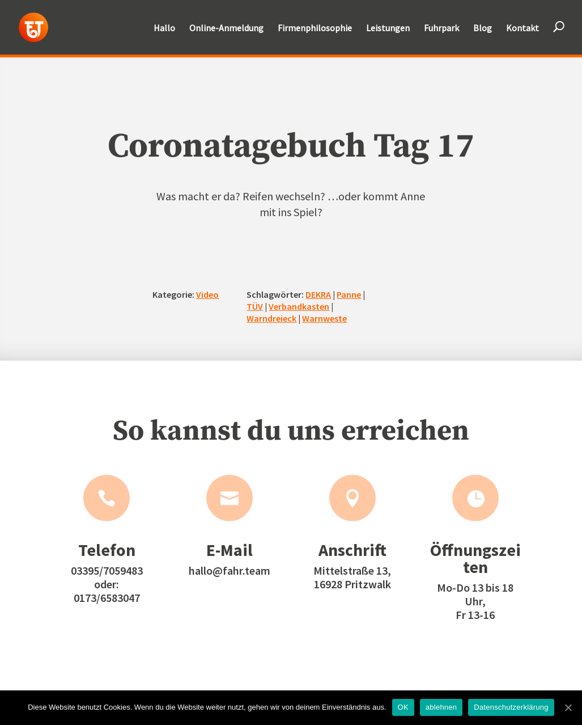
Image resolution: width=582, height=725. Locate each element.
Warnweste (324, 317)
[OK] (567, 707)
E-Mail (229, 549)
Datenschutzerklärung (511, 707)
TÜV (255, 306)
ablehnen (441, 707)
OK (403, 707)
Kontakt (522, 28)
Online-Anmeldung (226, 28)
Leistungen (388, 28)
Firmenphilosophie (315, 28)
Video (207, 294)
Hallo (164, 28)
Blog (482, 28)
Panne (349, 294)
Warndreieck (271, 317)
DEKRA (318, 294)
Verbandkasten (299, 306)
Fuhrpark (441, 28)
